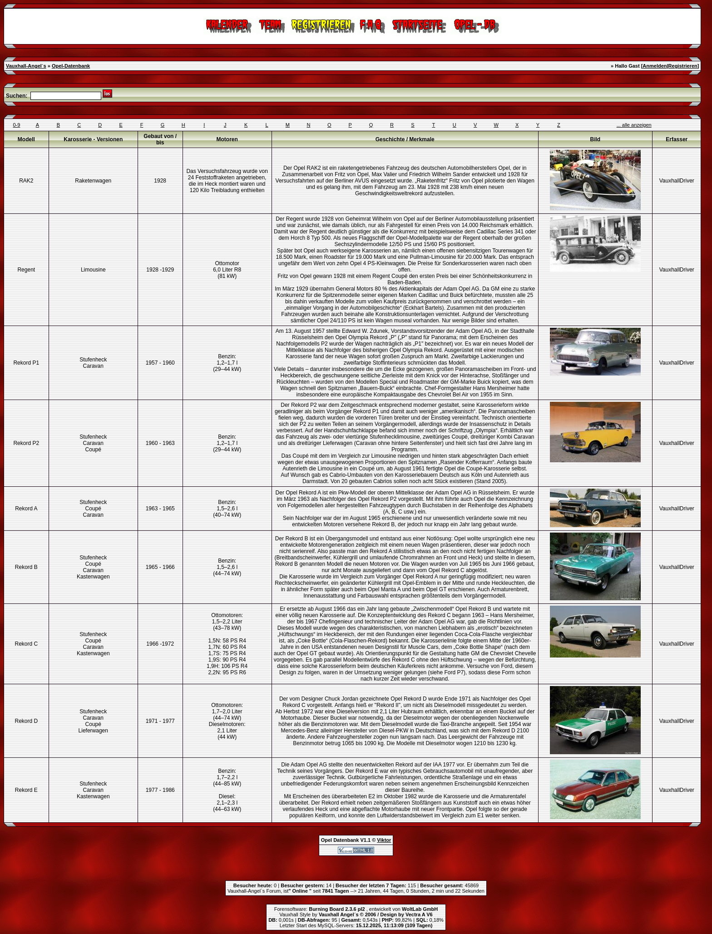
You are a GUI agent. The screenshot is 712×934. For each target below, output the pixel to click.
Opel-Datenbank (71, 66)
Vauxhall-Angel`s (26, 66)
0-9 (16, 125)
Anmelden (655, 66)
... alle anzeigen (634, 125)
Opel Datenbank (340, 840)
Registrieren (682, 66)
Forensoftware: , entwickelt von (356, 909)
